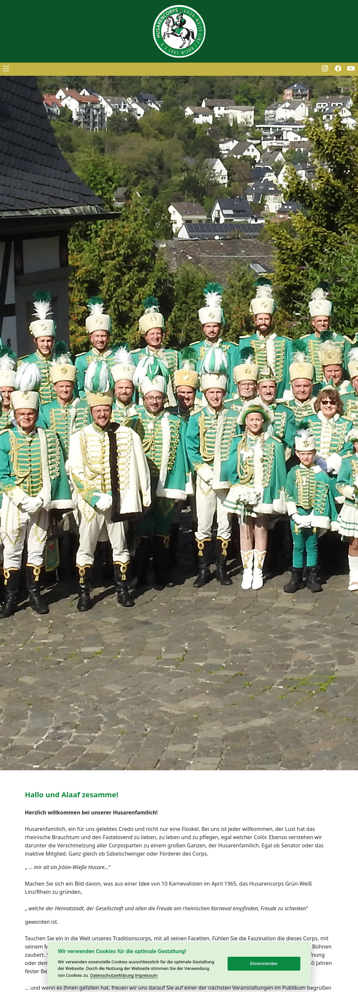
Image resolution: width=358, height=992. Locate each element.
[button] (18, 423)
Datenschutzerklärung (112, 975)
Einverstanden (264, 963)
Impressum (146, 975)
